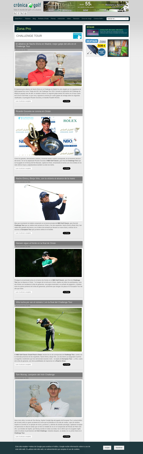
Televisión (76, 18)
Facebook (19, 13)
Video (69, 18)
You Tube (26, 13)
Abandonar (119, 447)
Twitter (23, 13)
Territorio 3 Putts (43, 18)
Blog (34, 18)
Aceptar (107, 447)
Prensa (53, 18)
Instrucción (61, 18)
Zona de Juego (86, 18)
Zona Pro (18, 18)
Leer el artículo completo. (23, 101)
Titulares (28, 18)
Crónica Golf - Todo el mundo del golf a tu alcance (29, 7)
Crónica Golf (98, 18)
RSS (15, 13)
